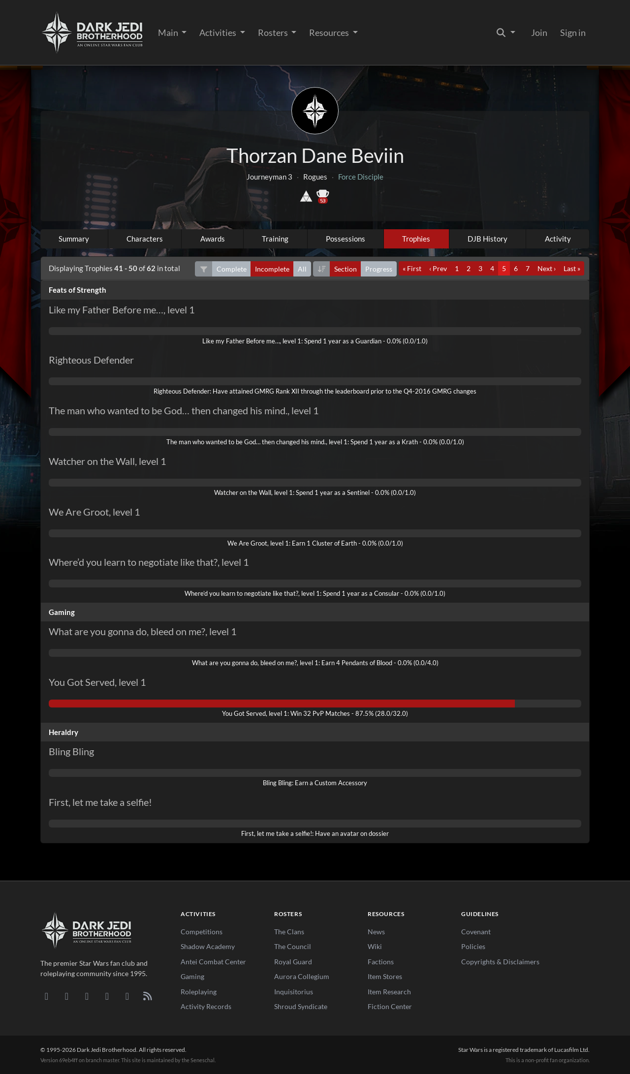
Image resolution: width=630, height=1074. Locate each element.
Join (539, 32)
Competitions (201, 931)
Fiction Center (390, 1006)
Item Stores (385, 976)
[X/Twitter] (127, 995)
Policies (473, 946)
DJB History (487, 238)
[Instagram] (107, 995)
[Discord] (46, 995)
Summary (74, 238)
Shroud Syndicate (300, 1006)
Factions (381, 961)
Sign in (573, 32)
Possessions (345, 238)
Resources (329, 32)
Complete (232, 269)
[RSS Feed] (147, 995)
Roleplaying (199, 991)
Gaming (192, 976)
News (376, 931)
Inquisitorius (293, 991)
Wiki (375, 946)
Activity (558, 238)
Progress (378, 269)
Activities (218, 32)
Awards (212, 238)
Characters (144, 238)
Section (345, 269)
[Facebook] (87, 995)
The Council (292, 946)
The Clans (289, 931)
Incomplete (272, 269)
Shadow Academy (208, 946)
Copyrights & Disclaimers (500, 961)
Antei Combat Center (213, 961)
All (302, 269)
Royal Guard (293, 961)
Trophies (416, 238)
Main (169, 32)
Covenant (476, 931)
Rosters (273, 32)
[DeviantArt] (67, 995)
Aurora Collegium (301, 976)
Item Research (389, 991)
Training (275, 238)
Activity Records (206, 1006)
